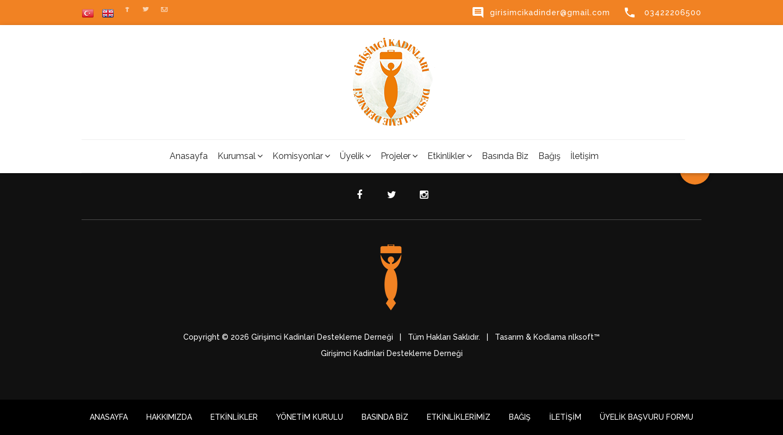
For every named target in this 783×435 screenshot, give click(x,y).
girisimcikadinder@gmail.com (540, 12)
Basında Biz (505, 156)
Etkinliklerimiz (458, 417)
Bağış (549, 156)
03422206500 (662, 12)
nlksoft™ (584, 337)
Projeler (399, 156)
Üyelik (355, 156)
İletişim (584, 156)
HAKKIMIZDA (169, 417)
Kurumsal (240, 156)
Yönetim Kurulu (309, 417)
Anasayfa (189, 156)
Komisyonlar (301, 156)
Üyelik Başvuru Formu (646, 417)
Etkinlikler (449, 156)
